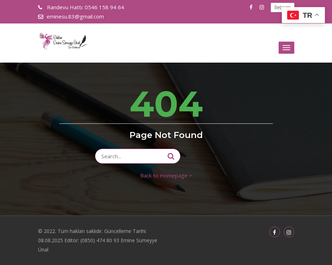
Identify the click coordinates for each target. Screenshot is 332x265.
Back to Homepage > (166, 175)
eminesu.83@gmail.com (75, 16)
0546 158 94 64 (85, 7)
